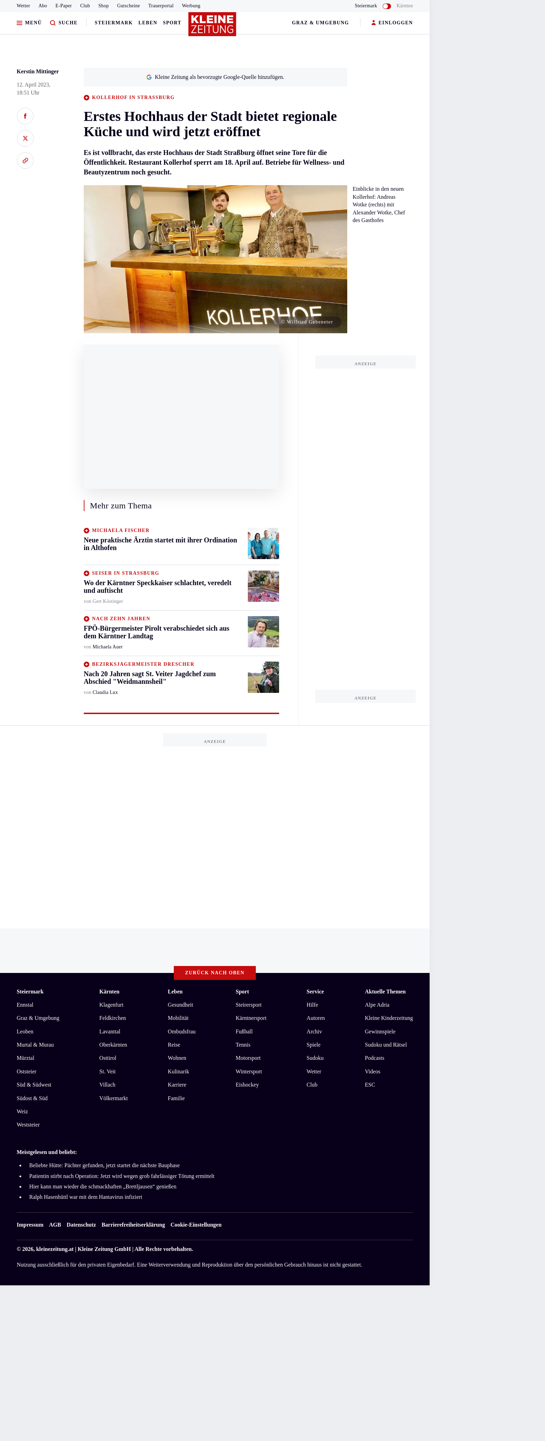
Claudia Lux (105, 692)
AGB (55, 1225)
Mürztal (25, 1058)
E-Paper (64, 5)
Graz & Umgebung (320, 22)
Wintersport (249, 1071)
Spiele (313, 1045)
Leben (147, 22)
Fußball (244, 1031)
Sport (172, 22)
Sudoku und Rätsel (386, 1045)
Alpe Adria (377, 1005)
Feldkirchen (112, 1018)
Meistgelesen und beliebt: (47, 1152)
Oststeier (26, 1071)
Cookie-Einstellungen (196, 1225)
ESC (370, 1085)
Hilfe (312, 1005)
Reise (174, 1045)
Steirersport (249, 1005)
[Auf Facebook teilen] (25, 116)
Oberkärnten (113, 1045)
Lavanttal (109, 1031)
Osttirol (107, 1058)
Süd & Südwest (34, 1085)
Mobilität (178, 1018)
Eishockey (247, 1085)
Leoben (25, 1031)
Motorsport (248, 1058)
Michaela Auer (108, 646)
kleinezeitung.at (55, 1249)
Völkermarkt (113, 1098)
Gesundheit (180, 1005)
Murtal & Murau (35, 1045)
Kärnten (405, 5)
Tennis (243, 1045)
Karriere (177, 1085)
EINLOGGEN (392, 23)
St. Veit (107, 1071)
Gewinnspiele (380, 1031)
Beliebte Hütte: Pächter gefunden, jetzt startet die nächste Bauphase (104, 1165)
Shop (103, 5)
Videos (372, 1071)
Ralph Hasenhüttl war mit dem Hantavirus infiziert (85, 1197)
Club (85, 5)
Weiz (22, 1111)
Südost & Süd (32, 1098)
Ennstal (25, 1005)
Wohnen (177, 1058)
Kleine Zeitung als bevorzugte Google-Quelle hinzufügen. (215, 77)
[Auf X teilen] (25, 138)
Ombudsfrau (182, 1031)
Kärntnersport (251, 1018)
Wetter (23, 5)
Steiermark (114, 22)
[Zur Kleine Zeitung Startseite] (213, 27)
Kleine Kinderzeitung (389, 1018)
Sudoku (315, 1058)
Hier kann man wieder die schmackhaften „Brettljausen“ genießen (102, 1186)
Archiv (314, 1031)
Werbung (191, 5)
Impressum (30, 1225)
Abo (43, 5)
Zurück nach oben (215, 972)
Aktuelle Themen (385, 991)
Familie (176, 1098)
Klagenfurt (111, 1005)
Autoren (316, 1018)
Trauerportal (161, 5)
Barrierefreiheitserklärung (133, 1225)
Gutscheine (128, 5)
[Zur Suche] (64, 23)
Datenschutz (81, 1225)
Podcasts (374, 1058)
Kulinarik (178, 1071)
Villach (107, 1085)
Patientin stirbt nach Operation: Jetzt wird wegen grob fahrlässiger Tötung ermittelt (121, 1176)
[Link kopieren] (25, 160)
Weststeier (28, 1125)
